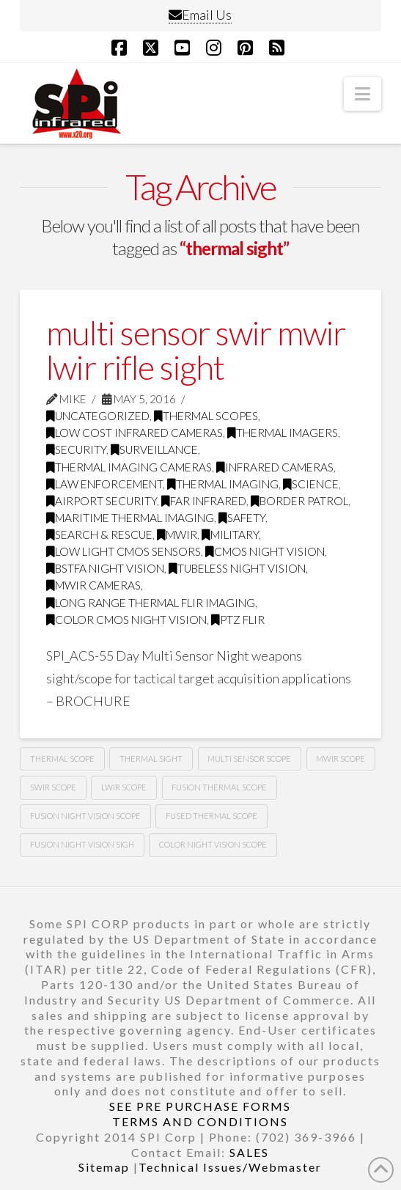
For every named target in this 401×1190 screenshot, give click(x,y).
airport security (101, 500)
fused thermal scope (211, 815)
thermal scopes (206, 415)
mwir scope (340, 758)
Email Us (200, 15)
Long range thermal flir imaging (150, 602)
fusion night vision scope (85, 815)
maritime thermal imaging (130, 517)
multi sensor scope (249, 758)
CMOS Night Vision (265, 551)
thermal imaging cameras (129, 467)
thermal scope (62, 758)
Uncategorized (98, 415)
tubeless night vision (237, 568)
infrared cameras (275, 467)
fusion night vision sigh (82, 844)
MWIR (177, 534)
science (311, 484)
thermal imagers (282, 432)
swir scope (53, 787)
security (76, 449)
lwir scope (124, 787)
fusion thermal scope (219, 787)
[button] (362, 94)
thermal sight (151, 758)
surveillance (154, 449)
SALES (249, 1152)
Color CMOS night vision (126, 619)
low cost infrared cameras (134, 432)
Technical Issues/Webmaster (230, 1167)
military (230, 534)
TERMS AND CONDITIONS (200, 1121)
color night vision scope (213, 844)
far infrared (203, 500)
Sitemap (104, 1167)
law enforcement (104, 484)
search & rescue (99, 534)
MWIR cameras (93, 585)
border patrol (299, 500)
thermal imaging (223, 484)
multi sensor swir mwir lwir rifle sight (195, 350)
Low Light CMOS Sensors (123, 551)
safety (241, 517)
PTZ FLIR (238, 619)
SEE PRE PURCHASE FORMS (200, 1106)
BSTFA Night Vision (105, 568)
